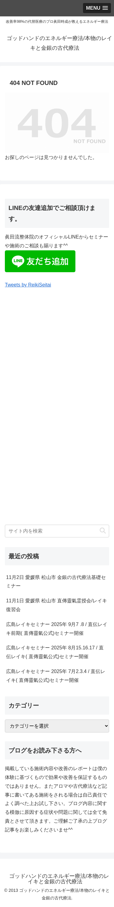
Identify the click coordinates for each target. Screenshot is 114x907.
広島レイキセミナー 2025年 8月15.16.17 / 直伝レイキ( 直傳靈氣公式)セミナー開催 (55, 652)
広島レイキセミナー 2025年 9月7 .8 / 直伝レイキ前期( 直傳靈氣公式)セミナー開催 (56, 629)
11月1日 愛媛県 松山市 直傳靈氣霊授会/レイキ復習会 (56, 605)
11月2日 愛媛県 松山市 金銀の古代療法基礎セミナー (56, 582)
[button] (102, 530)
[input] (57, 531)
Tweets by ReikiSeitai (28, 284)
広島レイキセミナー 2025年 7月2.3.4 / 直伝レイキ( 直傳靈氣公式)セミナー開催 (55, 676)
